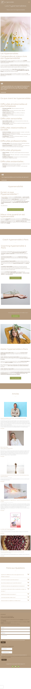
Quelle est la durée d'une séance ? (8, 615)
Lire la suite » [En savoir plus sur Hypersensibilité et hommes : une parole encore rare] (2, 432)
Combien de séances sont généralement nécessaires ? (13, 607)
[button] (15, 596)
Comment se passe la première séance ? (10, 600)
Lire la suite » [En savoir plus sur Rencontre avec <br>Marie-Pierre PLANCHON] (2, 462)
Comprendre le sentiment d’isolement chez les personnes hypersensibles (13, 484)
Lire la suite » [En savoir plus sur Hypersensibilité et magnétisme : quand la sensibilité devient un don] (2, 526)
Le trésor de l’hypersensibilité (14, 546)
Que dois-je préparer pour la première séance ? (11, 603)
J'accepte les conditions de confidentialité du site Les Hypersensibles (13, 661)
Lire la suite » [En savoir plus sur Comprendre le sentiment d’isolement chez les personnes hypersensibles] (2, 492)
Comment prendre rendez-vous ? (8, 618)
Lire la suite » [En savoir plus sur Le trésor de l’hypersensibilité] (2, 550)
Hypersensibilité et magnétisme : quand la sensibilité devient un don (13, 514)
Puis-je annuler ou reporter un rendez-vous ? (11, 621)
